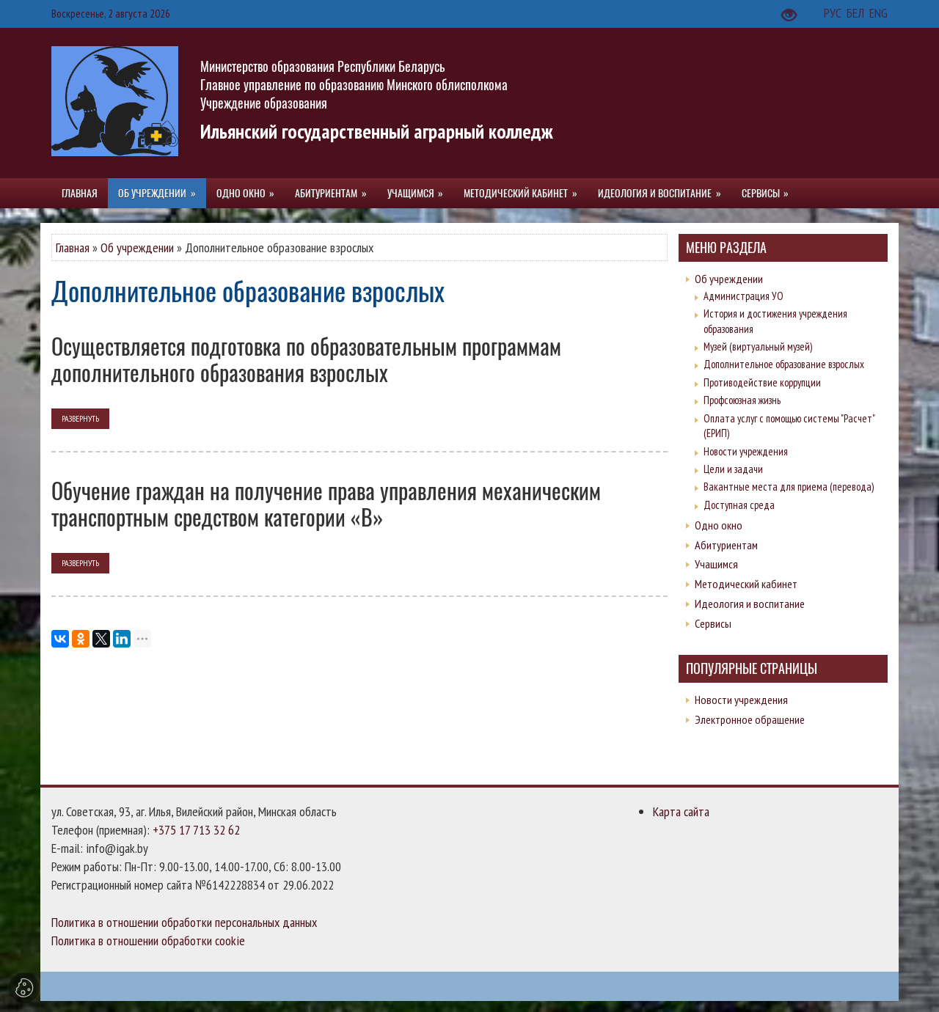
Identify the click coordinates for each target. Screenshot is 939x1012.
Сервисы (713, 623)
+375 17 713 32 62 (196, 829)
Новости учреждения (746, 451)
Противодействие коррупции (762, 382)
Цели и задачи (733, 469)
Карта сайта (681, 811)
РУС (834, 12)
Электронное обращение (750, 719)
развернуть (80, 418)
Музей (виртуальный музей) (758, 346)
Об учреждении (137, 247)
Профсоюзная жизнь (742, 400)
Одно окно (718, 525)
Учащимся (716, 564)
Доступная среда (739, 505)
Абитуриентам (726, 545)
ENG (878, 12)
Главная (72, 247)
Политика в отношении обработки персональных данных (184, 922)
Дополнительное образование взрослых (784, 364)
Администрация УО (743, 296)
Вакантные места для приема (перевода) (789, 487)
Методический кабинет (746, 583)
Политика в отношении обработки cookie (148, 940)
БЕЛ (857, 12)
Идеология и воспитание (750, 603)
